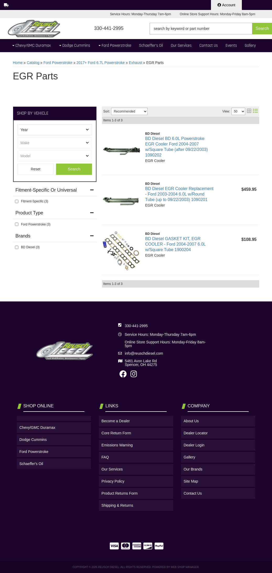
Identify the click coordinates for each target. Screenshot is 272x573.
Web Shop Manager (185, 567)
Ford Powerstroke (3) (36, 224)
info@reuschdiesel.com (144, 353)
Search (74, 169)
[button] (211, 28)
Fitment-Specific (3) (34, 201)
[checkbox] (16, 201)
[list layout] (255, 111)
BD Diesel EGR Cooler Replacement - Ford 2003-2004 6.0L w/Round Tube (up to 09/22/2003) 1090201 (179, 194)
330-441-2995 (136, 326)
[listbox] (55, 129)
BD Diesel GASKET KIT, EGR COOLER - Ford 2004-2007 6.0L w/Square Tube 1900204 (175, 244)
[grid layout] (249, 111)
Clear (35, 169)
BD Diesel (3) (30, 247)
